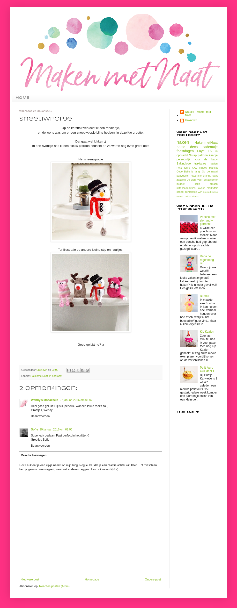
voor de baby (206, 159)
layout (201, 187)
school (180, 191)
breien (206, 192)
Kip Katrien (207, 331)
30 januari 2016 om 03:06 (55, 429)
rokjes (188, 196)
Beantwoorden (40, 416)
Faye (201, 151)
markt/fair (212, 187)
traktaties (200, 163)
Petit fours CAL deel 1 (207, 369)
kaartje (213, 155)
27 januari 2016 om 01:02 (76, 400)
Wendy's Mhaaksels (44, 400)
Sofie (34, 429)
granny (207, 175)
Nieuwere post (30, 579)
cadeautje (210, 147)
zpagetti (181, 179)
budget (181, 183)
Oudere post (153, 579)
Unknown (191, 120)
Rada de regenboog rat (207, 260)
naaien (214, 163)
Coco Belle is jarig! (188, 171)
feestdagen (185, 151)
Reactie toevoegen (33, 455)
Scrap (193, 155)
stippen (195, 196)
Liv (210, 151)
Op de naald (210, 171)
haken (183, 142)
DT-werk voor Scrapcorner (202, 179)
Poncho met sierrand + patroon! (207, 220)
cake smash (206, 183)
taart (215, 175)
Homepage (92, 579)
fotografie (196, 175)
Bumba (204, 296)
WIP (200, 192)
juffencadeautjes (186, 187)
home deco (187, 147)
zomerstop (191, 191)
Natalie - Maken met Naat (198, 113)
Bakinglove (184, 163)
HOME (22, 98)
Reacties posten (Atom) (54, 586)
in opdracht (55, 375)
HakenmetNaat (39, 375)
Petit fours (183, 167)
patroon (203, 155)
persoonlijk (183, 159)
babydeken (183, 175)
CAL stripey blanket (205, 167)
